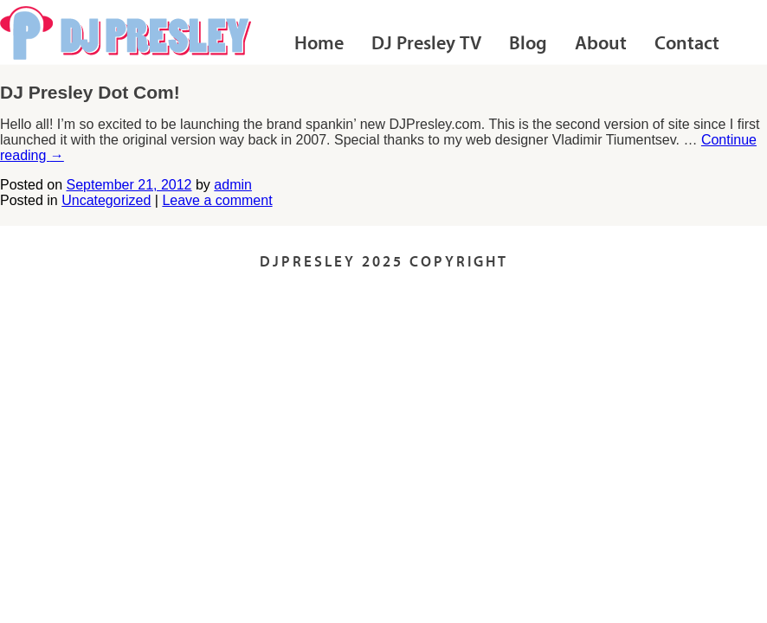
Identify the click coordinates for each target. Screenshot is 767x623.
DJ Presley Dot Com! (90, 92)
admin (233, 184)
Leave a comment (217, 200)
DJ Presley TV (426, 45)
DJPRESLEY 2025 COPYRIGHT (384, 262)
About (601, 45)
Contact (686, 45)
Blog (528, 45)
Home (319, 45)
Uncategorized (106, 200)
